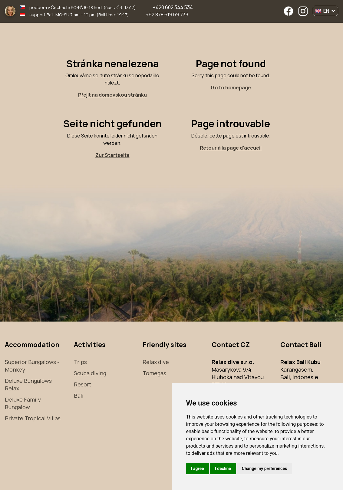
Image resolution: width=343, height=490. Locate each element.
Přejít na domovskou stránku (112, 94)
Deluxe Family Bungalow (23, 403)
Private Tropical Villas (33, 418)
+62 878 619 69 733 (167, 14)
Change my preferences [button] (264, 468)
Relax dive (156, 362)
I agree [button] (197, 468)
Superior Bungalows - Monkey (32, 365)
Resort (82, 384)
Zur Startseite (112, 155)
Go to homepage (231, 87)
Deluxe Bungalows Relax (28, 384)
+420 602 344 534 (173, 7)
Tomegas (154, 373)
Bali (79, 395)
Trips (80, 362)
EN (325, 11)
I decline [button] (223, 468)
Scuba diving (90, 373)
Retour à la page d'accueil (231, 147)
